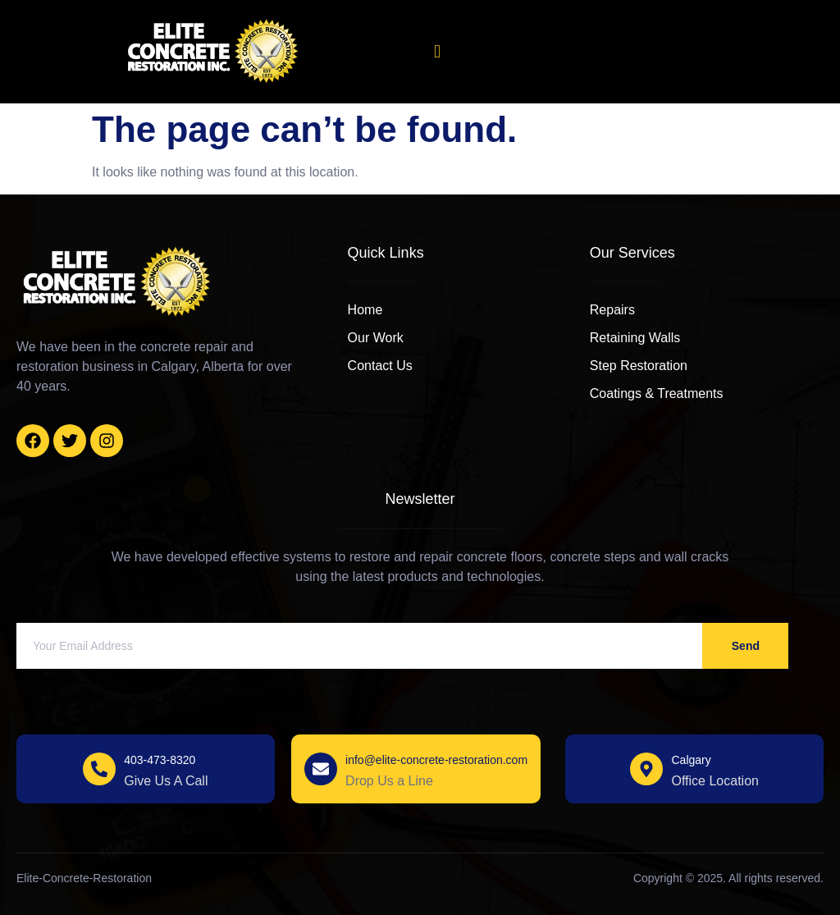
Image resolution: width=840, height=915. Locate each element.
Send (746, 645)
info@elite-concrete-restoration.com (436, 759)
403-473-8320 (159, 759)
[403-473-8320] (99, 769)
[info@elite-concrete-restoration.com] (320, 769)
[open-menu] (437, 52)
